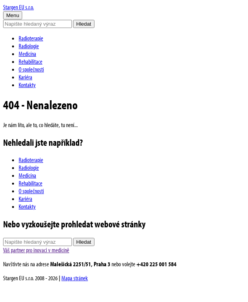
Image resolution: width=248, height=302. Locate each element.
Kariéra (25, 77)
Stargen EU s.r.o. (18, 7)
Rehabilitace (30, 61)
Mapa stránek (74, 278)
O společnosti (31, 69)
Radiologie (29, 46)
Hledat (83, 24)
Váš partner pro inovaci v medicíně (36, 250)
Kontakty (27, 85)
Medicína (27, 54)
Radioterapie (31, 38)
